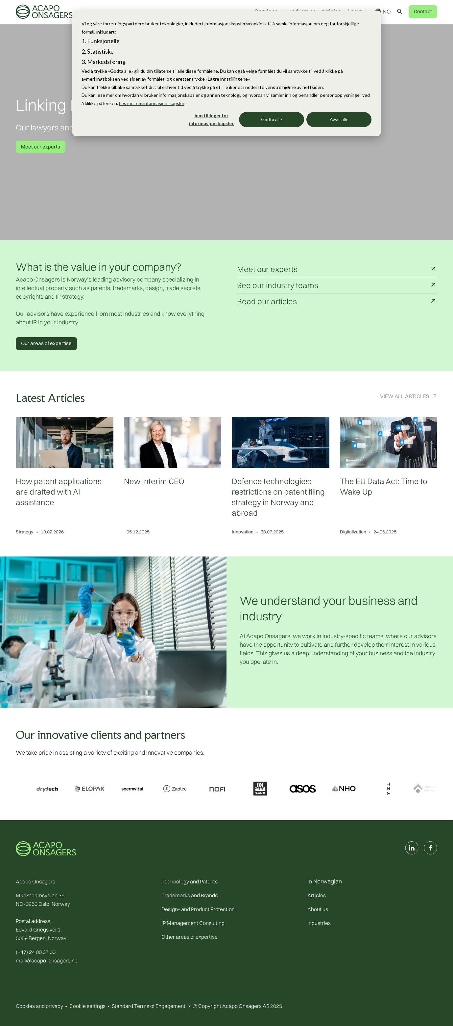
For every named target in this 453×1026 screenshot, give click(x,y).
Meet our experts (40, 147)
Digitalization (353, 532)
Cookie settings (87, 1006)
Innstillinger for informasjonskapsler (211, 119)
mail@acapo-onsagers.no (47, 960)
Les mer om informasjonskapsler (151, 103)
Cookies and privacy (39, 1006)
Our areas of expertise (46, 343)
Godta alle (271, 119)
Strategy (25, 532)
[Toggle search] (399, 11)
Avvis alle (339, 119)
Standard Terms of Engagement (148, 1006)
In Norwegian (324, 881)
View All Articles (404, 396)
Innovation (242, 532)
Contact (423, 11)
